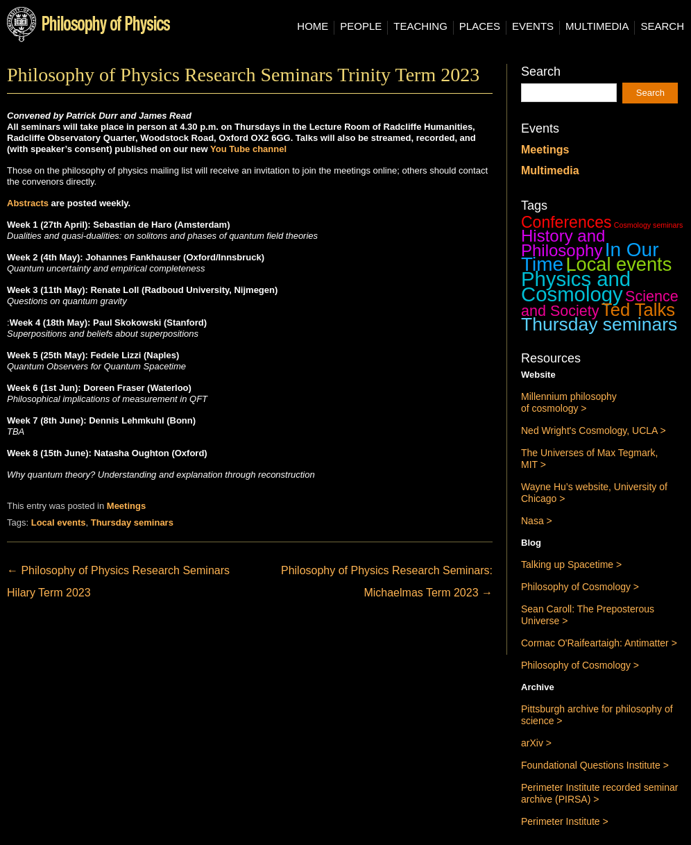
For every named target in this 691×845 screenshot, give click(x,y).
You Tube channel (248, 149)
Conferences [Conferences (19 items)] (566, 222)
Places (479, 26)
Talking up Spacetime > (571, 564)
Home (312, 26)
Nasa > (536, 520)
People (361, 26)
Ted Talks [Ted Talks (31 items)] (638, 309)
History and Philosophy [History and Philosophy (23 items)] (563, 243)
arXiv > (536, 742)
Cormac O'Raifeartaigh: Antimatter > (599, 643)
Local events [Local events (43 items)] (618, 264)
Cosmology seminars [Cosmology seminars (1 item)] (648, 225)
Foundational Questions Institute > (595, 765)
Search (662, 26)
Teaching (420, 26)
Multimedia (597, 26)
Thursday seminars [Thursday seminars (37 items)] (599, 324)
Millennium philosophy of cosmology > (569, 402)
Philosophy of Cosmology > (580, 586)
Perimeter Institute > (564, 821)
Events (533, 26)
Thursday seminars (132, 522)
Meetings (126, 506)
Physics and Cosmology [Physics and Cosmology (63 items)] (576, 286)
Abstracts (29, 203)
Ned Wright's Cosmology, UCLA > (593, 430)
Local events (58, 522)
